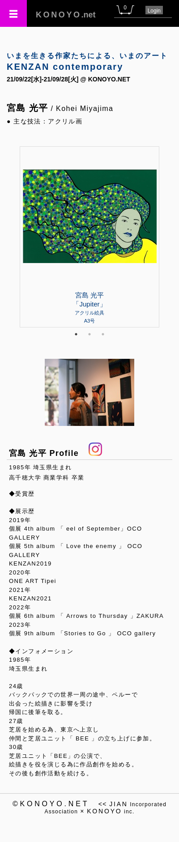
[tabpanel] (89, 236)
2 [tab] (89, 334)
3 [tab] (102, 334)
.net (66, 14)
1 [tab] (76, 334)
